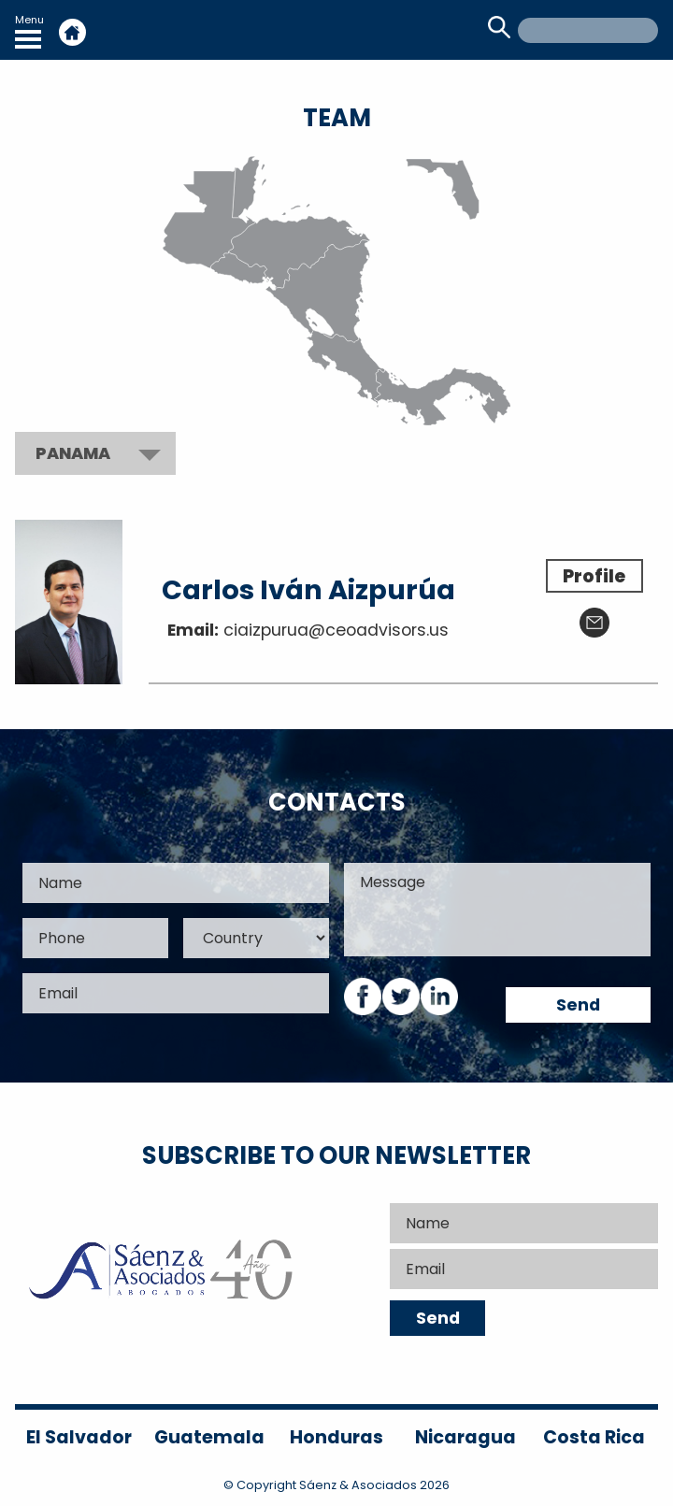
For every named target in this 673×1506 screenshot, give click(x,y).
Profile (594, 576)
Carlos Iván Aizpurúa (308, 590)
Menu (29, 30)
